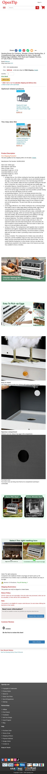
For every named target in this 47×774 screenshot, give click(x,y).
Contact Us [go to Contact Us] (6, 744)
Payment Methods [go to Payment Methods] (8, 738)
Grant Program (7, 720)
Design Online (7, 741)
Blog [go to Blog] (4, 723)
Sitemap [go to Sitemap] (5, 702)
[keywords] (22, 7)
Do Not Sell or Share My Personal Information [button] (14, 762)
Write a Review (37, 642)
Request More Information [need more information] (36, 616)
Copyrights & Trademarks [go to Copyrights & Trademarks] (10, 688)
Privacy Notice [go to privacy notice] (7, 691)
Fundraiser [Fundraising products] (6, 715)
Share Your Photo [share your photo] (8, 696)
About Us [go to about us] (5, 694)
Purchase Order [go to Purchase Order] (7, 730)
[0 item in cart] (43, 8)
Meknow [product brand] (7, 61)
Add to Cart (5, 79)
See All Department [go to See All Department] (8, 699)
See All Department (4, 7)
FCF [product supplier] (12, 63)
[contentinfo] (10, 2)
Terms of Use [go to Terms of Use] (6, 733)
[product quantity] (10, 73)
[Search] (37, 7)
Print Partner (6, 712)
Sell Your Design (7, 717)
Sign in (39, 2)
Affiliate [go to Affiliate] (5, 709)
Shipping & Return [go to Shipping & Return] (8, 736)
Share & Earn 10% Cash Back (10, 84)
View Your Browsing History (7, 652)
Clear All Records (19, 652)
